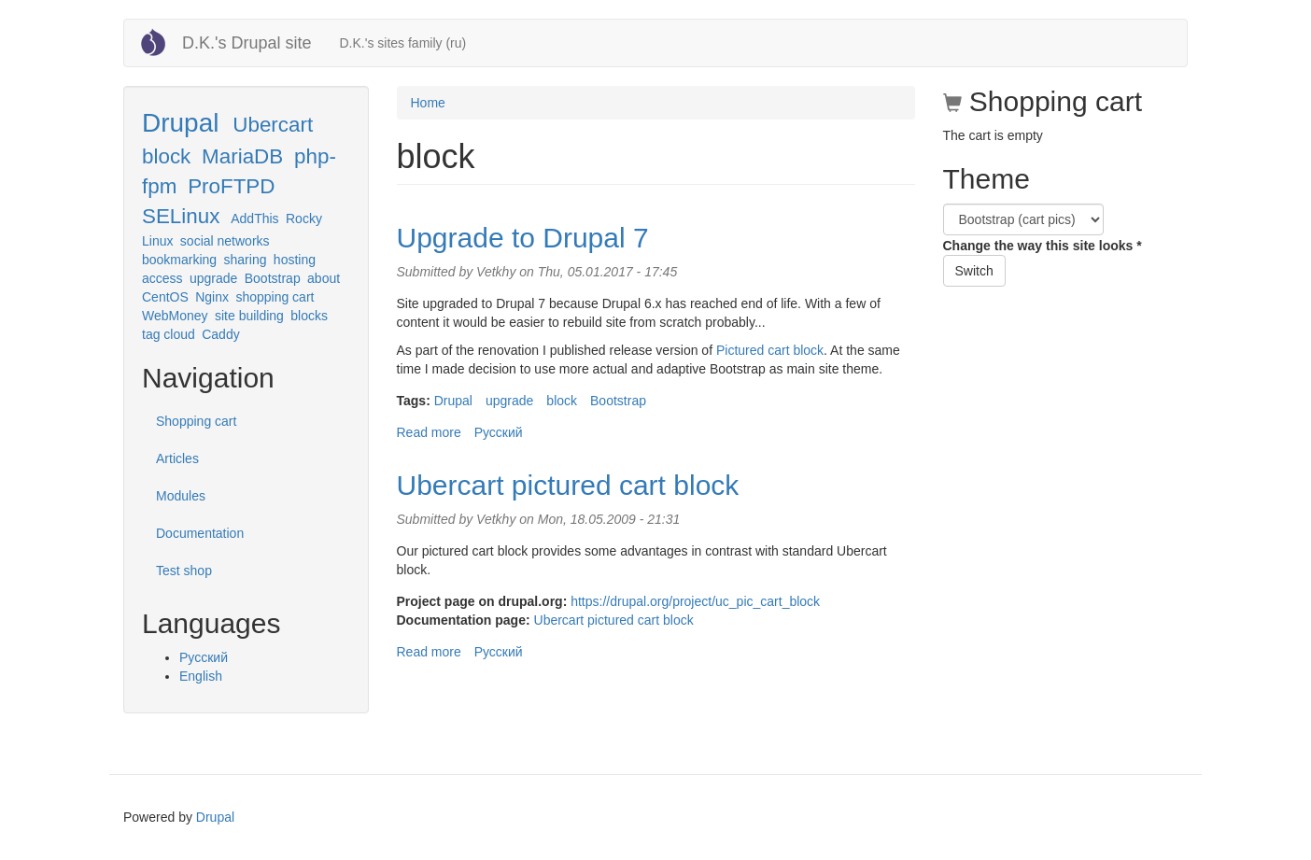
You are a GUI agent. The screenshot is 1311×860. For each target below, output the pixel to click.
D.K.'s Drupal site (246, 43)
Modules (180, 495)
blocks (309, 315)
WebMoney (175, 315)
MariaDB (242, 156)
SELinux (180, 216)
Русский (203, 657)
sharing (245, 259)
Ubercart (273, 124)
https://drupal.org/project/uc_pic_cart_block (695, 601)
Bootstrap (273, 278)
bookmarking (179, 259)
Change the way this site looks (1042, 245)
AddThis (254, 218)
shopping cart (274, 296)
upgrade (213, 278)
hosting (295, 259)
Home (428, 102)
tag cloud (168, 334)
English (200, 676)
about (323, 278)
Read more (429, 432)
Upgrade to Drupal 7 (523, 237)
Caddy (220, 334)
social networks (225, 240)
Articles (177, 458)
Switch (974, 270)
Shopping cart (196, 421)
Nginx (212, 296)
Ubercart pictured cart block (568, 485)
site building (249, 315)
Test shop (184, 570)
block (166, 156)
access (162, 278)
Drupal (180, 122)
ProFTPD (231, 186)
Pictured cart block (770, 350)
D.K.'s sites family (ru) (402, 42)
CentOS (165, 296)
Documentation (200, 533)
